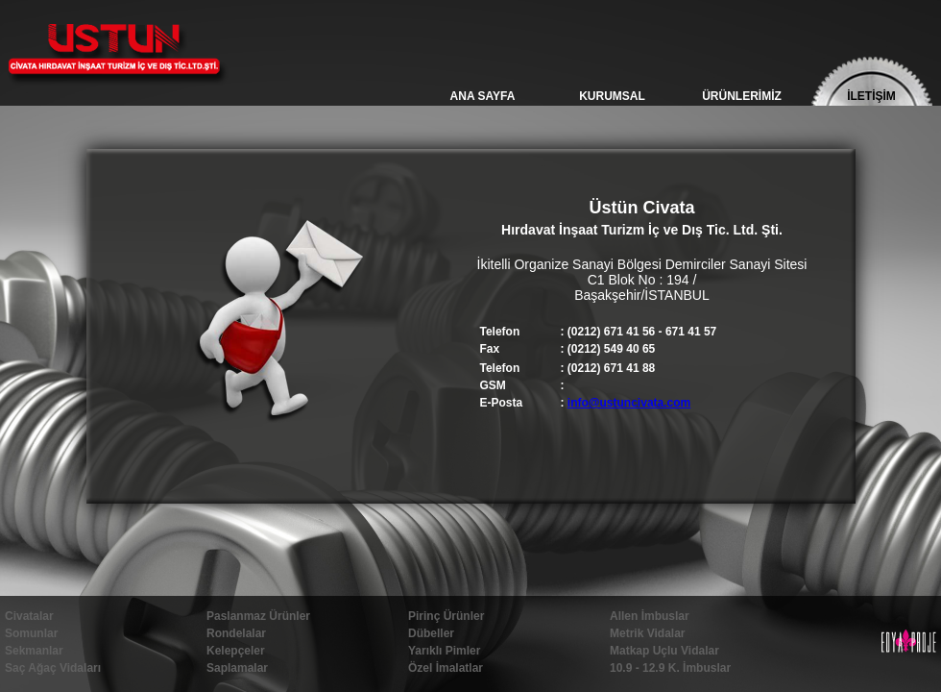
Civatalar (29, 616)
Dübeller (431, 633)
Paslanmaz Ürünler (258, 616)
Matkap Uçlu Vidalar (664, 650)
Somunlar (31, 633)
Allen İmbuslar (649, 616)
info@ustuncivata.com (628, 402)
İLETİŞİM (871, 96)
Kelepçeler (235, 650)
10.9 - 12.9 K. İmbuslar (670, 668)
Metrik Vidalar (647, 633)
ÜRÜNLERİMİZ (742, 96)
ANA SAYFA (483, 96)
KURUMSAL (612, 96)
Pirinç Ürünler (446, 616)
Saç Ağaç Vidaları (53, 668)
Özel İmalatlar (445, 668)
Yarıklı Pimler (444, 650)
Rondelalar (236, 633)
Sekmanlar (34, 650)
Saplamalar (237, 668)
